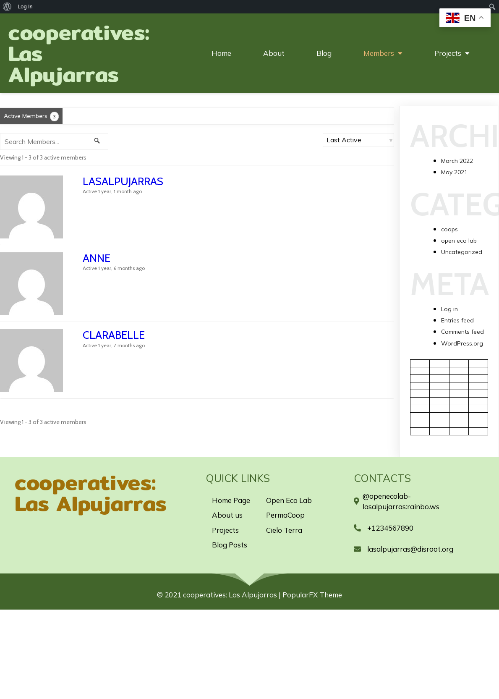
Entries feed (457, 320)
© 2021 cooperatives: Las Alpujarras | (219, 594)
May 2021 (454, 172)
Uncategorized (461, 252)
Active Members (31, 116)
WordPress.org (462, 343)
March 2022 (457, 161)
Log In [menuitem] (25, 6)
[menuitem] (7, 6)
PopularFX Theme (312, 594)
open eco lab (459, 240)
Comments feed (462, 331)
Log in (449, 309)
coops (449, 229)
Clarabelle (114, 335)
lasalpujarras (123, 181)
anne (96, 258)
